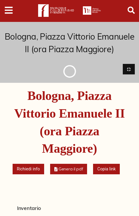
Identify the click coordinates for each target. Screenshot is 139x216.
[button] (68, 169)
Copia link (106, 168)
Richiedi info (28, 168)
